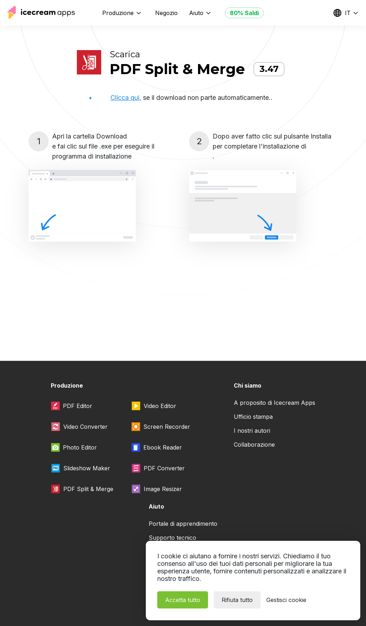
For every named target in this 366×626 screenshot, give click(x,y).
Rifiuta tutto (237, 599)
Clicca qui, (125, 97)
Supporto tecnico (172, 537)
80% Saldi (244, 12)
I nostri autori (252, 430)
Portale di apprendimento (183, 523)
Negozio (166, 12)
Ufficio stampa (253, 416)
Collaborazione (254, 444)
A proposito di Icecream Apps (274, 402)
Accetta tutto (182, 599)
